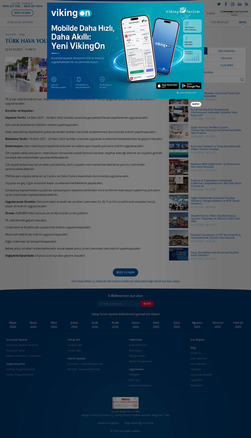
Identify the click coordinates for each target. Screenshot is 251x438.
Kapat (195, 104)
